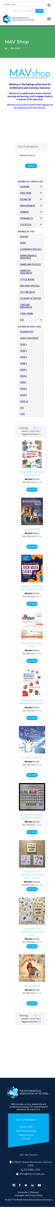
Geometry (25, 199)
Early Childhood (29, 338)
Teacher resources (26, 306)
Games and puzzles (30, 264)
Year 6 (23, 376)
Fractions (25, 193)
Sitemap (34, 1192)
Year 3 (23, 357)
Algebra (24, 186)
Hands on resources (26, 271)
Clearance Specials (31, 249)
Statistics (25, 224)
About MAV (26, 1126)
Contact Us (18, 11)
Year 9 (23, 395)
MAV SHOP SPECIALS (30, 285)
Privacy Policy (36, 1195)
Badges (24, 236)
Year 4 (23, 363)
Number (24, 211)
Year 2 (23, 350)
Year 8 (23, 388)
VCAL (22, 413)
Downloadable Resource (28, 256)
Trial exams (26, 313)
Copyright (19, 1195)
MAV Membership (26, 1131)
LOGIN (39, 11)
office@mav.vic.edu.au (32, 1174)
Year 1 (23, 344)
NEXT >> (37, 428)
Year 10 (24, 401)
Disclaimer (23, 1192)
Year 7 (23, 382)
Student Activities (30, 298)
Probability (26, 218)
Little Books (27, 279)
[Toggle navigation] (49, 18)
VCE (22, 319)
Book (23, 242)
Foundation (26, 331)
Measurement (27, 205)
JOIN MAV (29, 11)
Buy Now (32, 489)
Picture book (27, 292)
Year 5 (23, 369)
